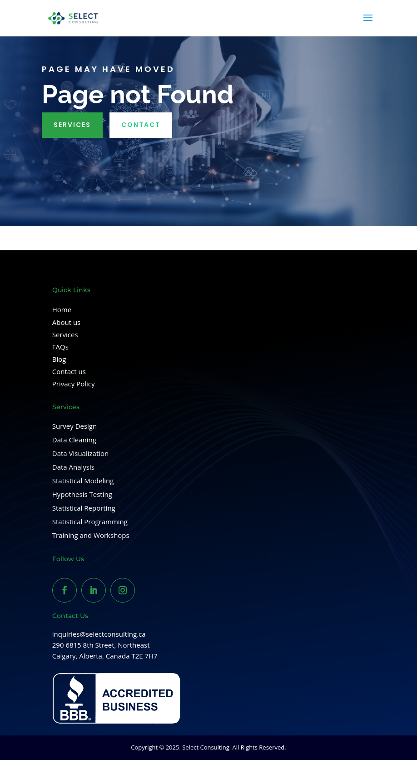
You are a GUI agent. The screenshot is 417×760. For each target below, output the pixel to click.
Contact (140, 124)
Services (72, 124)
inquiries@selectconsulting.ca (99, 633)
